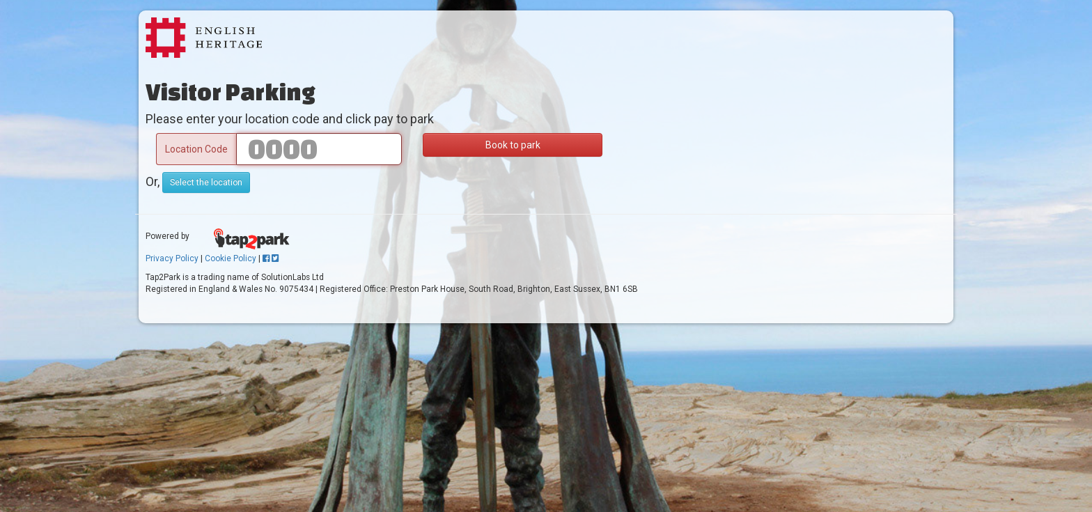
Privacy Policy (172, 258)
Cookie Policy (230, 258)
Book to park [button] (512, 144)
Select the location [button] (206, 182)
